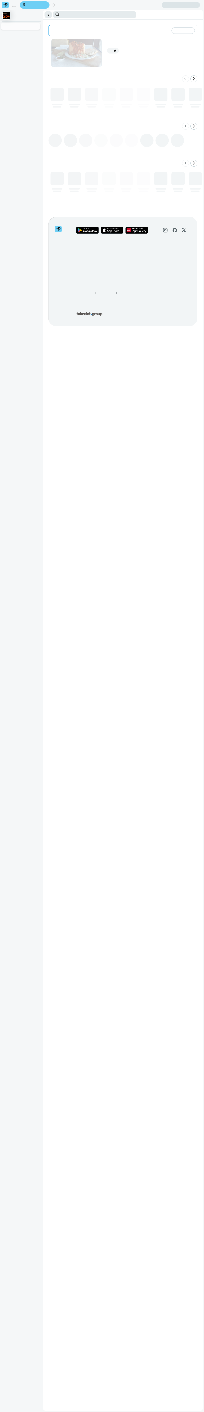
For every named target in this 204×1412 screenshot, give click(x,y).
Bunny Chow (85, 38)
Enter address (9, 12)
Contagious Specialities (21, 38)
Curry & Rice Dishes (67, 38)
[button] (102, 29)
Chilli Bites (50, 38)
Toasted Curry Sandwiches (121, 38)
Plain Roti (151, 38)
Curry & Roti (100, 38)
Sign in (34, 15)
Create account (10, 15)
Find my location (28, 12)
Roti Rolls (140, 38)
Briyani (5, 38)
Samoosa (39, 38)
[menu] (11, 9)
